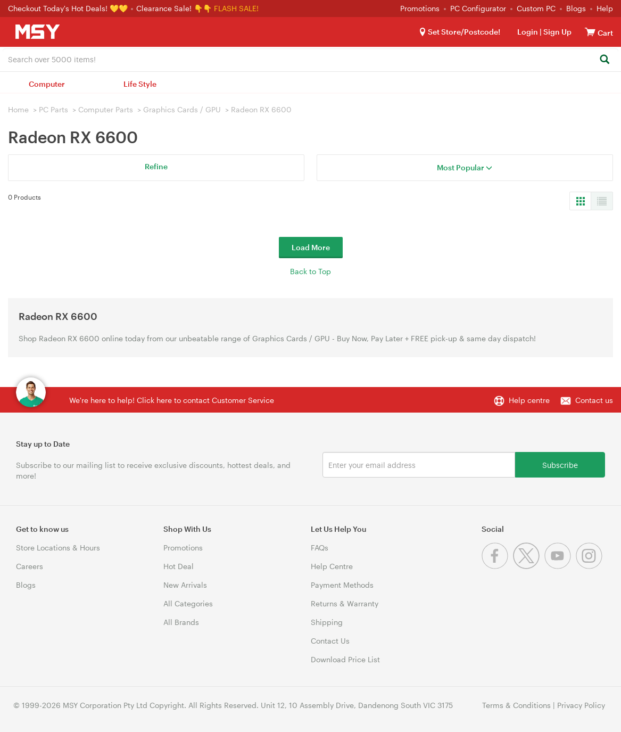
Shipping (327, 622)
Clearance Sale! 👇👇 (174, 8)
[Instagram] (590, 566)
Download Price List (345, 659)
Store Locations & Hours (58, 547)
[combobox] (310, 58)
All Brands (181, 622)
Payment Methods (342, 584)
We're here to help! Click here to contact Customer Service (171, 400)
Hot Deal (178, 566)
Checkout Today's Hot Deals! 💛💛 (69, 8)
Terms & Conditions (516, 705)
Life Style (139, 83)
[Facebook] (497, 566)
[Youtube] (560, 566)
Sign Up (557, 31)
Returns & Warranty (344, 603)
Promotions (420, 8)
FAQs (319, 547)
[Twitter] (528, 566)
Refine (156, 166)
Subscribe (560, 464)
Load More (311, 247)
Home (18, 109)
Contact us (594, 400)
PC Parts (53, 109)
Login (527, 31)
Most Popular (464, 167)
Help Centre (332, 566)
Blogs (576, 8)
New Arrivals (185, 584)
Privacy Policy (581, 705)
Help (605, 8)
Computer (47, 83)
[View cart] (590, 31)
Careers (29, 566)
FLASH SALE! (236, 8)
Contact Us (330, 640)
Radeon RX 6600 (261, 109)
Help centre (529, 400)
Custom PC (536, 8)
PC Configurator (478, 8)
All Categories (188, 603)
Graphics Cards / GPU (182, 109)
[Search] (604, 60)
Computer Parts (105, 109)
